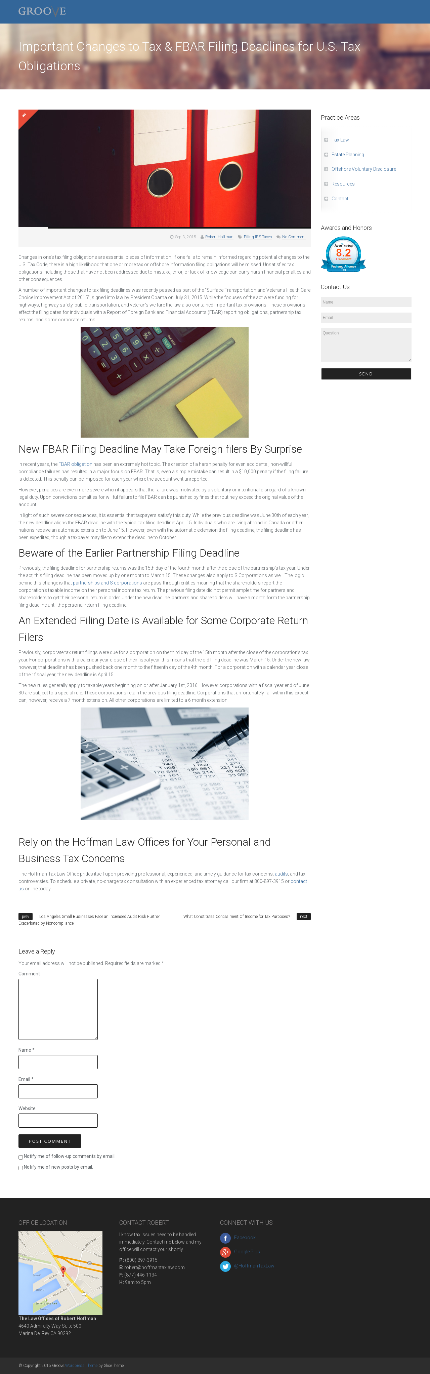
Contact (340, 198)
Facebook (238, 1237)
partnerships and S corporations (107, 582)
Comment (29, 973)
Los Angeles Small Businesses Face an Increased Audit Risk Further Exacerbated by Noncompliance (89, 920)
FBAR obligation (75, 464)
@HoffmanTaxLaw (247, 1265)
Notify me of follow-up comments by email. (70, 1156)
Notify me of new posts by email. (58, 1167)
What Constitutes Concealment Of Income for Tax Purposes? (236, 916)
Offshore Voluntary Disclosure (364, 169)
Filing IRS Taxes (258, 237)
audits (281, 874)
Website (27, 1108)
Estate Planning (348, 154)
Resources (343, 184)
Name (26, 1050)
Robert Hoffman (219, 237)
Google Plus (240, 1251)
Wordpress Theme (81, 1365)
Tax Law (340, 140)
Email (26, 1079)
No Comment (294, 237)
